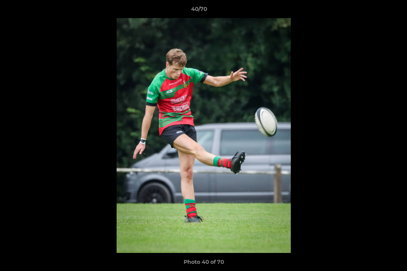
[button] (375, 11)
